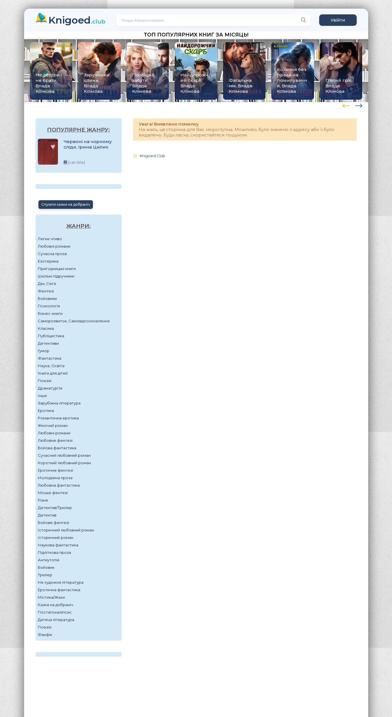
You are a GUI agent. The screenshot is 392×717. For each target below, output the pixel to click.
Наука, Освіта (51, 365)
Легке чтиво (50, 238)
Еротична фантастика (59, 589)
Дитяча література (56, 619)
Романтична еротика (58, 418)
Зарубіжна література (59, 403)
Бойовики (47, 298)
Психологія (49, 306)
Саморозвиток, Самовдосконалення (74, 321)
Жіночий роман (53, 425)
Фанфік (45, 634)
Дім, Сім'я (47, 283)
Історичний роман (55, 537)
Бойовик (46, 567)
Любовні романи (54, 246)
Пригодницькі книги (57, 268)
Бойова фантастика (57, 448)
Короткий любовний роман (64, 462)
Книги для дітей (53, 373)
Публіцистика (51, 336)
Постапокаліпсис (55, 612)
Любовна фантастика (59, 485)
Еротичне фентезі (55, 470)
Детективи (48, 343)
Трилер (45, 575)
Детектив (47, 515)
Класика (46, 328)
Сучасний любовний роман (64, 455)
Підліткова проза (54, 552)
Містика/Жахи (51, 597)
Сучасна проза (52, 253)
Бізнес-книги (50, 313)
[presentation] (346, 105)
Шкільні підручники (56, 276)
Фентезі (46, 291)
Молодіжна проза (55, 477)
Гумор (43, 350)
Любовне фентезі (55, 440)
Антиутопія (48, 560)
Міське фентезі (53, 492)
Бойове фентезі (53, 522)
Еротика (46, 410)
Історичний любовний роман (66, 530)
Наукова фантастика (58, 545)
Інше (42, 395)
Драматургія (50, 388)
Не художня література (60, 582)
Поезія (44, 380)
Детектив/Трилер (55, 507)
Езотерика (48, 261)
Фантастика (49, 358)
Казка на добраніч (55, 604)
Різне (43, 500)
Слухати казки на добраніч (65, 204)
